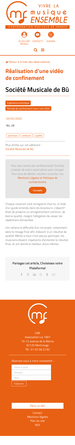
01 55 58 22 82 (40, 349)
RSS (37, 425)
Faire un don (37, 406)
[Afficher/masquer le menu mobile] (43, 50)
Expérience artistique (18, 103)
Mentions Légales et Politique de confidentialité (37, 180)
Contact (37, 413)
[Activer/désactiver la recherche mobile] (35, 50)
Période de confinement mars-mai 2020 (28, 108)
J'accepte (37, 190)
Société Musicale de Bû (19, 149)
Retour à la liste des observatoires (29, 62)
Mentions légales (37, 417)
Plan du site (37, 421)
